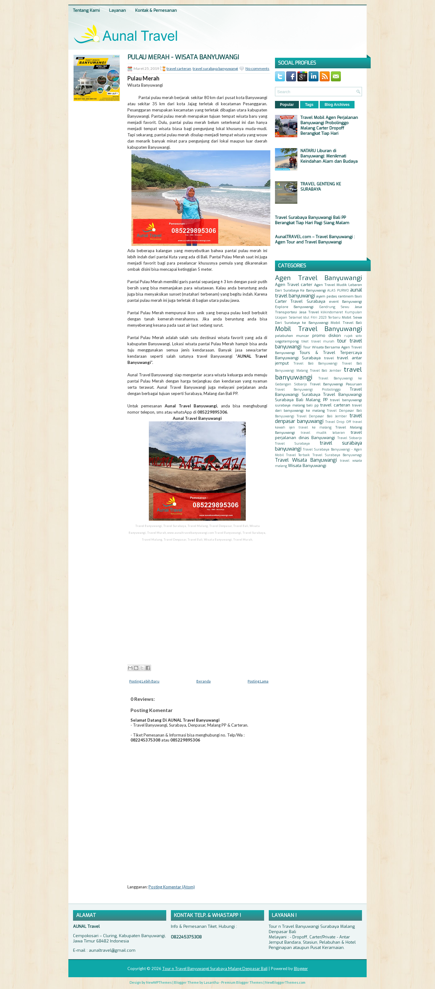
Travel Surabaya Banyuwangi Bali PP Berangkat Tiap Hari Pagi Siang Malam (312, 220)
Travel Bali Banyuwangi (315, 363)
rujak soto (353, 336)
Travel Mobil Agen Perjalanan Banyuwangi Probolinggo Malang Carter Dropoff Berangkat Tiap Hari (329, 125)
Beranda (203, 681)
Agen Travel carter (293, 284)
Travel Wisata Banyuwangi (306, 460)
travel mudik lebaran (323, 433)
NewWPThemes (159, 982)
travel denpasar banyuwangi (318, 418)
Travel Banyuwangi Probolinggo (308, 390)
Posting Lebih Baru (144, 681)
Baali (358, 296)
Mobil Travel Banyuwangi (318, 328)
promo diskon (326, 335)
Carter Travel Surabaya (300, 301)
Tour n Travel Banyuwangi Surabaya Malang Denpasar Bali (215, 968)
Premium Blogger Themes (242, 982)
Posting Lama (258, 681)
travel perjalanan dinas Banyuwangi (318, 435)
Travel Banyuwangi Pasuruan (336, 384)
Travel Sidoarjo (349, 438)
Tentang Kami (86, 10)
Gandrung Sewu (334, 307)
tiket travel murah (318, 341)
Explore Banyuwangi (294, 306)
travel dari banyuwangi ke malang (318, 408)
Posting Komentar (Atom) (172, 886)
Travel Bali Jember (326, 371)
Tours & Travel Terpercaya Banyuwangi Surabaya (318, 355)
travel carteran (179, 68)
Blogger (301, 968)
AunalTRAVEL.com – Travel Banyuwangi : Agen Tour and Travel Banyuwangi (315, 239)
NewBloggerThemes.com (285, 982)
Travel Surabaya (292, 444)
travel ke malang (315, 427)
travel (329, 358)
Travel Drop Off (338, 422)
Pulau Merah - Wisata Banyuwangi (183, 57)
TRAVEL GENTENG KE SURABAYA (320, 186)
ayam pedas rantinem (334, 296)
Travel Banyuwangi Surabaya (318, 392)
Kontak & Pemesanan (156, 10)
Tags (309, 104)
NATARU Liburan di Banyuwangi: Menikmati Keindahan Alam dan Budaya (329, 156)
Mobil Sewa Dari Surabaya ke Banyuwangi (318, 320)
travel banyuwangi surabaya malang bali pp (318, 402)
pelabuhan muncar (292, 335)
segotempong (287, 341)
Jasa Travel (309, 312)
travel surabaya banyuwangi (215, 68)
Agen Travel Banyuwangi (318, 278)
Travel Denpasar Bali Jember (322, 416)
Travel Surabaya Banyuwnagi (337, 455)
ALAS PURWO (338, 290)
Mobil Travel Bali (346, 322)
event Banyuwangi (345, 301)
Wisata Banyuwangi (307, 465)
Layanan (117, 10)
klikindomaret (332, 312)
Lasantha (211, 982)
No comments (257, 68)
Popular (287, 104)
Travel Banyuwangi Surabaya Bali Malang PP (318, 397)
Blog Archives (337, 104)
